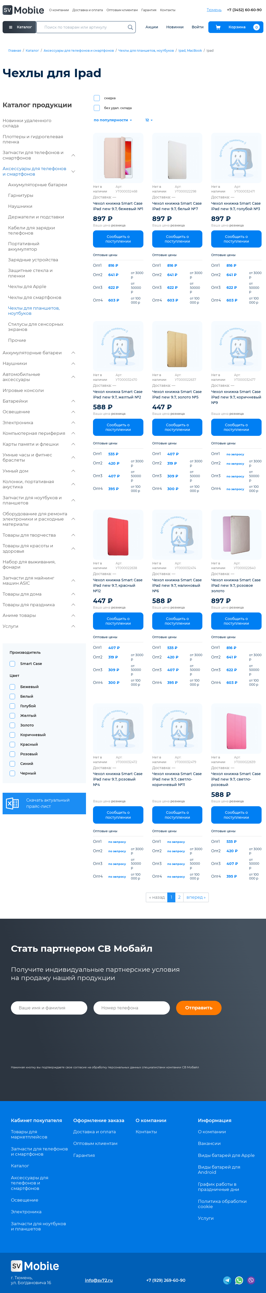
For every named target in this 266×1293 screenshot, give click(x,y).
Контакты (167, 10)
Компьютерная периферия (39, 433)
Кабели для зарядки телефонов (31, 230)
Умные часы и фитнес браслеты (39, 457)
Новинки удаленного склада (27, 123)
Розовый (29, 754)
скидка (110, 98)
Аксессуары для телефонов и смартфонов (79, 50)
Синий (26, 763)
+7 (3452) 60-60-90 (244, 10)
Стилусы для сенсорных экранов (35, 327)
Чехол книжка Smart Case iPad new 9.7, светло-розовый (236, 779)
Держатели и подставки (36, 216)
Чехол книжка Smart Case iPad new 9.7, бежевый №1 (118, 206)
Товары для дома (39, 594)
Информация (214, 1120)
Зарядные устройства (33, 259)
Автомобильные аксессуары (39, 377)
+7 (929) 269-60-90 (165, 1280)
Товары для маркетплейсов (29, 1134)
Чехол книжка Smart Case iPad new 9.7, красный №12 (118, 585)
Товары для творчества (39, 535)
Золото (27, 725)
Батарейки (39, 401)
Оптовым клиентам (122, 10)
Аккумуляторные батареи (37, 184)
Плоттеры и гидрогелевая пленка (33, 139)
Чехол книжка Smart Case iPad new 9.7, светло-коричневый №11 (177, 779)
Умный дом (39, 471)
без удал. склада (118, 108)
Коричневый (33, 734)
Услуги (39, 626)
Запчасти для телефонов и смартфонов (39, 155)
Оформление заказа (98, 1120)
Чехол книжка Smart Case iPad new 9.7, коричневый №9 (236, 397)
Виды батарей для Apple (226, 1155)
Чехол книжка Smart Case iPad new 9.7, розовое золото (236, 585)
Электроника (39, 422)
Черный (28, 773)
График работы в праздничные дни (218, 1187)
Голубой (28, 706)
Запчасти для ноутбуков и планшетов (39, 500)
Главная (14, 50)
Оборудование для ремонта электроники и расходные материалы (39, 519)
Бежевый (29, 686)
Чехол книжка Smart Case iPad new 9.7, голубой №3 (236, 206)
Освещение (39, 411)
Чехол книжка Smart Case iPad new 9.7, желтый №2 (118, 394)
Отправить (198, 1008)
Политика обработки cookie (222, 1204)
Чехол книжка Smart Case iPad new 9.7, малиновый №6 (177, 585)
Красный (29, 744)
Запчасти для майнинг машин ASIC (39, 580)
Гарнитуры (20, 195)
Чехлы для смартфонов (34, 297)
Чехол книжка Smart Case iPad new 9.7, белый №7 (177, 206)
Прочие (17, 340)
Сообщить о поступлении (118, 239)
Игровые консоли (23, 390)
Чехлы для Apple (27, 286)
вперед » (196, 897)
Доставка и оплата (87, 10)
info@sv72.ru (99, 1280)
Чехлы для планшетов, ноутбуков (146, 50)
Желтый (28, 715)
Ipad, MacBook (190, 50)
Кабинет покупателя (36, 1120)
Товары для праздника (39, 604)
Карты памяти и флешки (39, 444)
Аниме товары (39, 615)
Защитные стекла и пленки (30, 273)
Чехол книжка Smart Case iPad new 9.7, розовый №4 (118, 779)
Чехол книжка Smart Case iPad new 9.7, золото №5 (177, 394)
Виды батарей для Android (219, 1169)
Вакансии (209, 1143)
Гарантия (148, 10)
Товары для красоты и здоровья (39, 548)
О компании (59, 10)
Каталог (32, 50)
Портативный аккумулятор (23, 246)
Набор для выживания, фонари (29, 564)
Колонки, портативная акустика (39, 484)
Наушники (20, 206)
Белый (26, 696)
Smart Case (31, 663)
